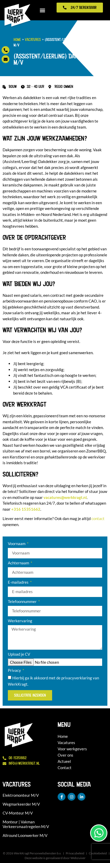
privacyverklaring (76, 678)
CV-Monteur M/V (18, 813)
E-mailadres (18, 582)
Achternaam (19, 563)
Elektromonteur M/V (21, 795)
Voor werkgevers (72, 748)
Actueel (64, 761)
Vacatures (33, 39)
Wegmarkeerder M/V (21, 804)
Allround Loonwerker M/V (25, 835)
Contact (65, 767)
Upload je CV (19, 654)
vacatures (65, 497)
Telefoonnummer (22, 602)
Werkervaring (20, 621)
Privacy (15, 670)
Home (17, 39)
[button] (42, 10)
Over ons (65, 755)
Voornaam (17, 544)
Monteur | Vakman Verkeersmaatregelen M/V (26, 824)
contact (97, 518)
